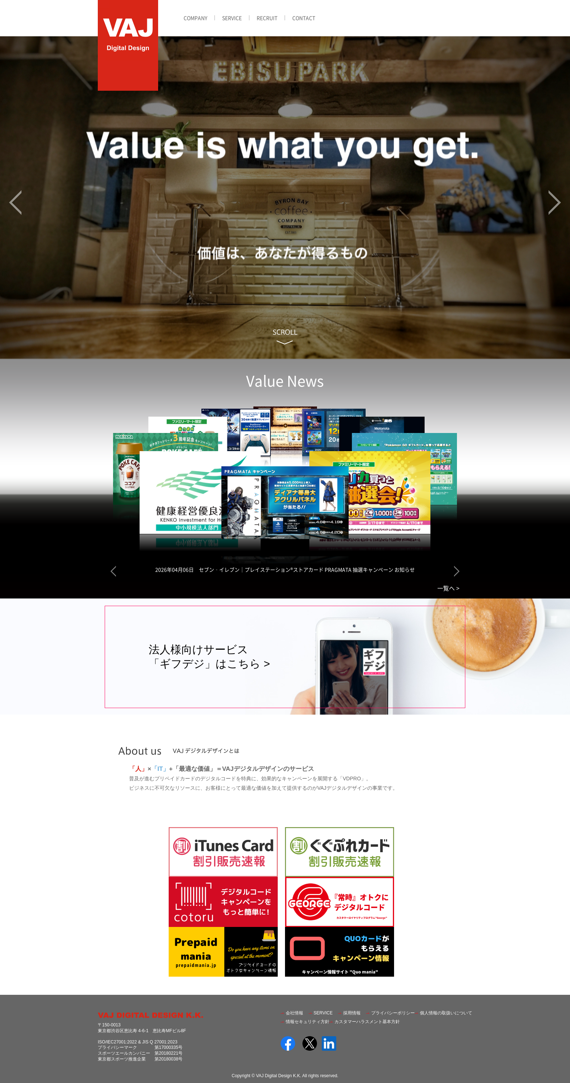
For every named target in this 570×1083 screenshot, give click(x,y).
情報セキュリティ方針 (307, 1021)
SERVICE (232, 17)
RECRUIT (267, 17)
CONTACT (303, 17)
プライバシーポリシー (393, 1012)
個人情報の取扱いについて (446, 1012)
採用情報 (352, 1012)
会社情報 (294, 1012)
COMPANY (195, 17)
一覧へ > (448, 588)
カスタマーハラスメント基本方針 (367, 1021)
